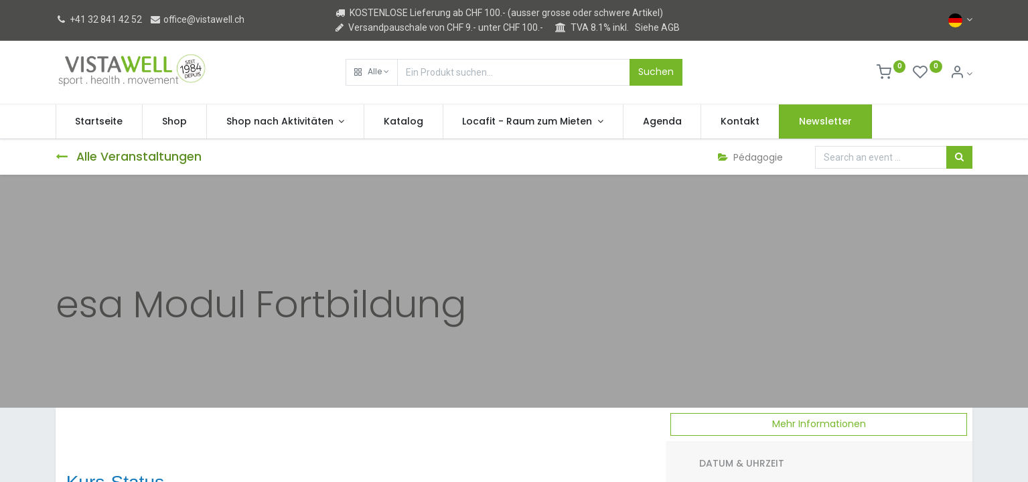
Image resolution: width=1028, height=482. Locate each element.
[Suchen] (959, 157)
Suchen (656, 71)
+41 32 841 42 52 (99, 19)
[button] (372, 72)
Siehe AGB (657, 27)
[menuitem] (99, 121)
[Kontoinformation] (961, 73)
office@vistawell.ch (196, 19)
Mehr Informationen (819, 423)
